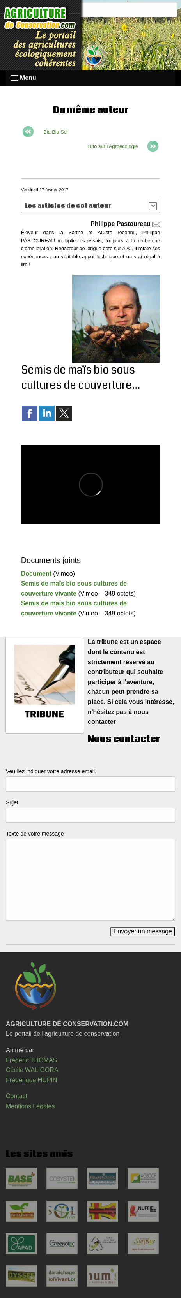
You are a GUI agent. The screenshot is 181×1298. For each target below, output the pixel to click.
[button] (90, 206)
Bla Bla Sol (55, 132)
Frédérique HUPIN (31, 1080)
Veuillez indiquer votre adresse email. (51, 771)
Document (36, 573)
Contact (16, 1096)
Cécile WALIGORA (32, 1070)
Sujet (12, 802)
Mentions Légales (30, 1106)
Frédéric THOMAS (31, 1060)
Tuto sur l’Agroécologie (112, 146)
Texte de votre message (35, 834)
